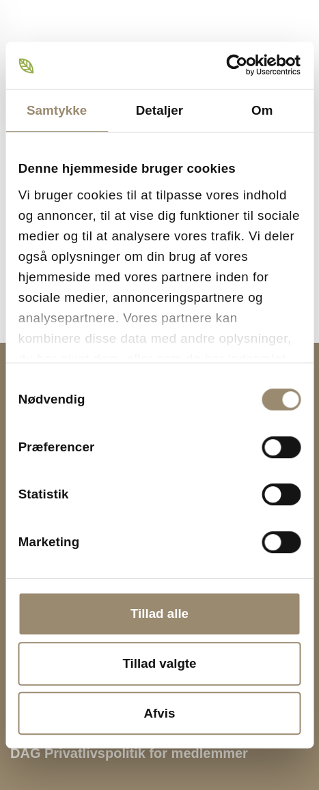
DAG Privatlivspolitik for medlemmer (129, 753)
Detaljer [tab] (160, 110)
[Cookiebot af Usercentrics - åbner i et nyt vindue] (241, 65)
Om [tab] (262, 110)
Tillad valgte (159, 663)
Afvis (160, 713)
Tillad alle (159, 613)
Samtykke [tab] (57, 110)
